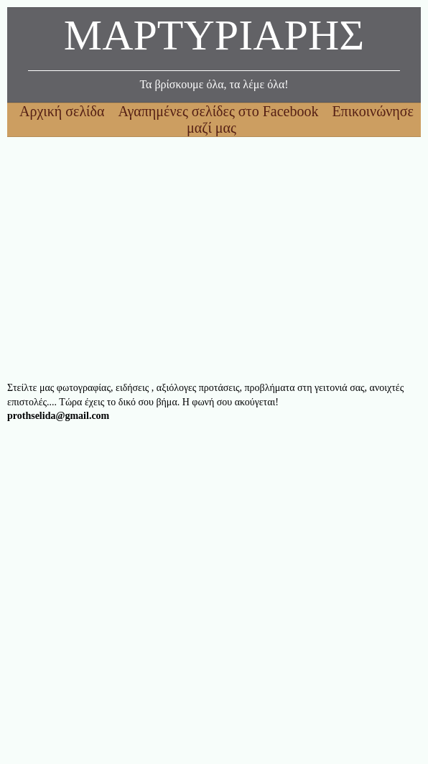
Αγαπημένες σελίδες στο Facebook (220, 111)
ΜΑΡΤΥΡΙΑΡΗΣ (214, 39)
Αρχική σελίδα (63, 111)
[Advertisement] (214, 259)
